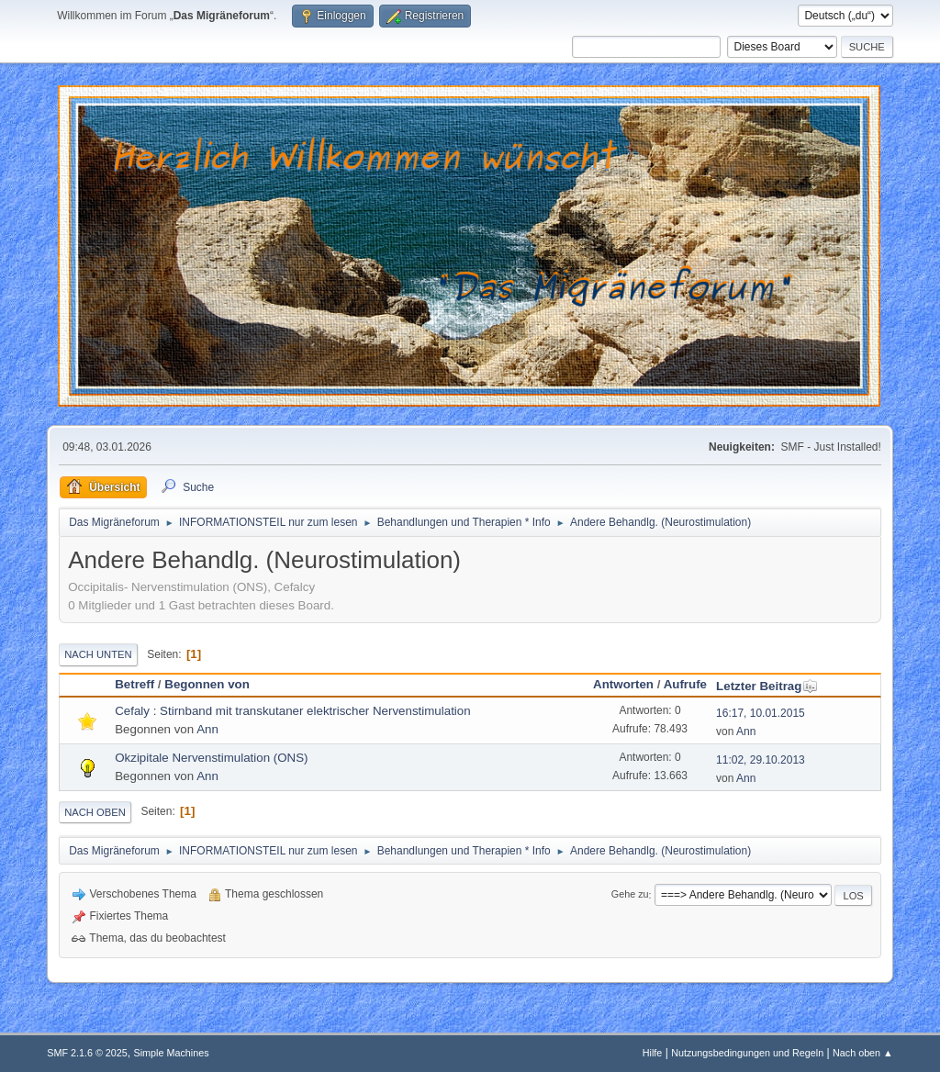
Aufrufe (685, 684)
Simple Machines (171, 1052)
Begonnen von (207, 684)
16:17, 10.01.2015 (760, 713)
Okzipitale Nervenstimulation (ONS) (211, 758)
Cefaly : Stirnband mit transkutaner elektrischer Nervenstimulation (292, 711)
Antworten (623, 684)
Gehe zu (630, 894)
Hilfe (653, 1052)
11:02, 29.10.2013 (760, 760)
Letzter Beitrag (767, 686)
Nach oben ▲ (863, 1052)
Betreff (134, 684)
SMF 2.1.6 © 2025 (87, 1052)
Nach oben (95, 812)
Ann (207, 729)
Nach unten (97, 654)
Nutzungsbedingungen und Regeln (747, 1052)
